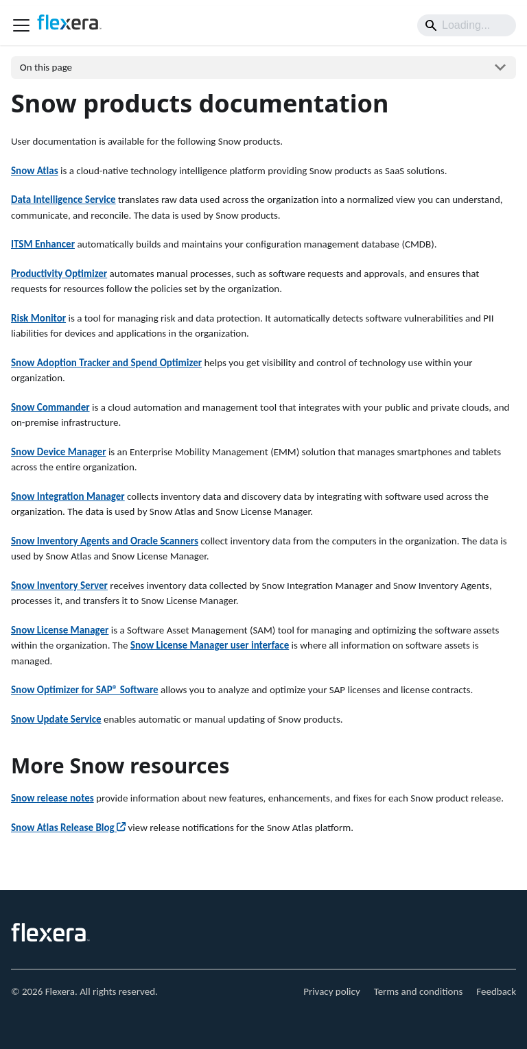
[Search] (466, 25)
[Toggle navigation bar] (21, 25)
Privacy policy (331, 991)
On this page (46, 67)
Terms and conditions (418, 991)
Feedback (496, 991)
